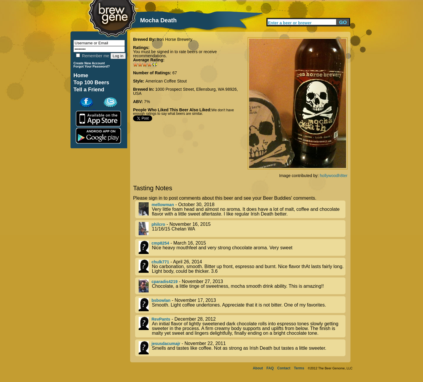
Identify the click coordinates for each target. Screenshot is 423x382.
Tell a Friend (88, 89)
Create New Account (89, 63)
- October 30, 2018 (242, 209)
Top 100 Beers (91, 82)
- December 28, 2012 (242, 326)
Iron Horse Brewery (174, 39)
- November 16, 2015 (242, 228)
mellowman (163, 204)
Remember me (92, 55)
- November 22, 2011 (242, 347)
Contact (284, 368)
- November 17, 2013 (242, 304)
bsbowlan (161, 300)
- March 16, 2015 (242, 247)
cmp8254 (160, 243)
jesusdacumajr (166, 343)
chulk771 (160, 262)
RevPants (161, 319)
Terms (299, 368)
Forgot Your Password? (91, 66)
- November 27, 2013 (242, 285)
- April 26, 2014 (242, 267)
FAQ (270, 368)
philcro (158, 224)
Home (80, 75)
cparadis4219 (165, 281)
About (258, 368)
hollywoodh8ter (334, 175)
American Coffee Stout (166, 81)
